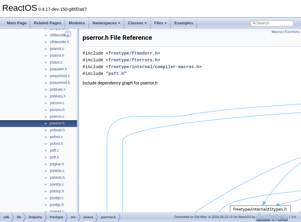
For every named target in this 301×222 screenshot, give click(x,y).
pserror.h (57, 123)
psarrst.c (57, 49)
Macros (277, 32)
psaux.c (56, 62)
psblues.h (58, 96)
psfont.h (56, 144)
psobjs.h (57, 205)
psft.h (54, 157)
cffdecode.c (59, 35)
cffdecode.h (59, 42)
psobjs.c (56, 198)
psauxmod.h (60, 82)
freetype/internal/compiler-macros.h (153, 67)
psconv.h (57, 110)
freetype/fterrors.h (133, 60)
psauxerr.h (58, 69)
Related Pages (47, 23)
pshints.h (57, 177)
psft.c (54, 150)
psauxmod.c (60, 76)
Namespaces (106, 23)
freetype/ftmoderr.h (133, 53)
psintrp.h (57, 191)
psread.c (57, 211)
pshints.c (57, 171)
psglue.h (57, 164)
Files (160, 23)
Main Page (16, 23)
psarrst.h (57, 55)
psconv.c (57, 103)
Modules (77, 23)
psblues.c (58, 89)
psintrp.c (57, 184)
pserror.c (57, 116)
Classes (137, 23)
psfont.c (56, 137)
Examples (183, 23)
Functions (292, 32)
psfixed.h (57, 130)
